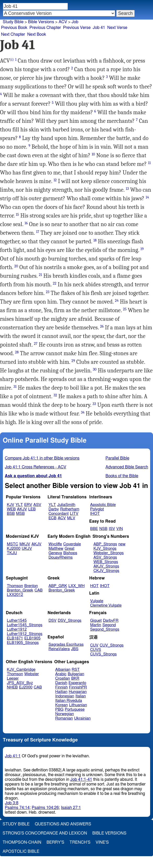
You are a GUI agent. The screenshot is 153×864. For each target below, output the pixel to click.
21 (40, 275)
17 (37, 231)
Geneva (55, 553)
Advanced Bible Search (126, 467)
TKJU (12, 553)
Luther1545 (17, 621)
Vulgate (96, 601)
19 (142, 249)
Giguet (96, 621)
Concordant (59, 514)
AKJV (22, 509)
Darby (54, 509)
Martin (95, 625)
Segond (109, 625)
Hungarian (78, 692)
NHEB (12, 687)
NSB (103, 529)
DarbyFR (111, 621)
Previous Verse (77, 28)
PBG (59, 709)
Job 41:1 (13, 756)
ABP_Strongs (105, 544)
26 (102, 326)
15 (17, 214)
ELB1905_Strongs (23, 643)
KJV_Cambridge (21, 670)
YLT (19, 505)
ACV (62, 22)
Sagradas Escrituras (66, 645)
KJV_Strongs (104, 549)
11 (149, 163)
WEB (11, 509)
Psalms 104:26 (45, 808)
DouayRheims (61, 557)
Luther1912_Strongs (24, 634)
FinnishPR (78, 687)
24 (117, 300)
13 (127, 188)
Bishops (70, 553)
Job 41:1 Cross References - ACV (35, 467)
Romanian (64, 718)
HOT (94, 586)
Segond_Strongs (104, 629)
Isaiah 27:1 (71, 808)
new (121, 544)
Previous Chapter (45, 28)
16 (26, 223)
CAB (38, 590)
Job (75, 22)
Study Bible (13, 22)
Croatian (62, 678)
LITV (74, 514)
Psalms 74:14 (17, 808)
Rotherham (69, 509)
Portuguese (75, 709)
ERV (28, 505)
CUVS (95, 650)
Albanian (62, 670)
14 (147, 197)
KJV (10, 505)
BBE (94, 529)
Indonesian (64, 696)
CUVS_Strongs (103, 654)
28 (17, 352)
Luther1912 (17, 629)
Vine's (102, 842)
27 (36, 343)
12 (55, 180)
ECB (52, 518)
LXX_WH (76, 586)
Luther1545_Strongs (24, 625)
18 (95, 240)
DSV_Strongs (69, 621)
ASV (37, 505)
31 (15, 386)
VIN (119, 529)
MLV (71, 518)
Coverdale (72, 544)
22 (54, 283)
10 (93, 154)
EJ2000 (25, 687)
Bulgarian (76, 674)
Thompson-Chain (22, 842)
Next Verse (117, 28)
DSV (53, 621)
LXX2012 (15, 595)
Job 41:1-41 (81, 779)
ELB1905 (32, 638)
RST (76, 670)
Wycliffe (55, 544)
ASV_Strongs (105, 557)
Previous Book (14, 28)
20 (16, 266)
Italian (80, 696)
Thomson (15, 586)
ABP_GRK (58, 586)
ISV (112, 529)
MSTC (12, 544)
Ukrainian (82, 718)
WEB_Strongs (105, 562)
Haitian (61, 692)
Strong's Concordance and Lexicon (45, 833)
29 (73, 361)
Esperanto (77, 683)
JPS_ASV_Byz (20, 683)
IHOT (95, 514)
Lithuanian (78, 705)
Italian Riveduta (68, 701)
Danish (61, 683)
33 (94, 404)
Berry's (55, 842)
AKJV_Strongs (106, 566)
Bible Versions (41, 22)
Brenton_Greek (20, 590)
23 (47, 292)
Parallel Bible (117, 458)
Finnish (61, 687)
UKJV (27, 549)
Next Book (36, 34)
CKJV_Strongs (106, 571)
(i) (12, 59)
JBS (74, 649)
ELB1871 (15, 638)
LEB (32, 509)
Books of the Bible (121, 476)
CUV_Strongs (111, 645)
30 (95, 369)
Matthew (56, 549)
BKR (75, 678)
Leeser (13, 678)
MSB (20, 514)
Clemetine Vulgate (105, 605)
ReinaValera (59, 649)
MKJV (25, 544)
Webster (31, 674)
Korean (61, 705)
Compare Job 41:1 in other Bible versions (42, 458)
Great (69, 549)
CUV (94, 645)
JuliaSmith (66, 505)
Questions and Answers (63, 824)
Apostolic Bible (21, 851)
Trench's (79, 842)
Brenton (31, 586)
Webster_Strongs (108, 553)
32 (55, 395)
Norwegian (64, 714)
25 (125, 309)
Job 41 (99, 28)
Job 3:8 (12, 803)
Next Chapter (13, 34)
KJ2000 (13, 549)
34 (83, 412)
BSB (11, 514)
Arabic (61, 674)
